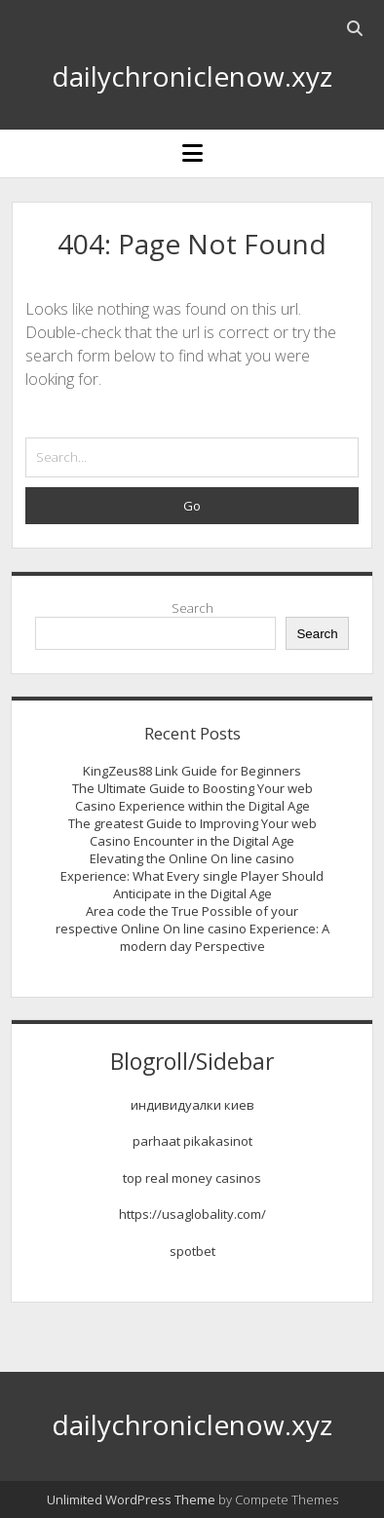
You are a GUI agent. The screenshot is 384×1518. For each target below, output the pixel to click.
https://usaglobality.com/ (192, 1214)
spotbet (192, 1251)
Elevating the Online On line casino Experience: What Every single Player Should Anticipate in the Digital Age (192, 876)
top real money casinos (192, 1178)
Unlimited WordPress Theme (131, 1499)
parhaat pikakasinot (192, 1141)
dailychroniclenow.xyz (192, 76)
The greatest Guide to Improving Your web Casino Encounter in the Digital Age (192, 832)
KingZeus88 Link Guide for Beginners (192, 770)
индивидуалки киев (192, 1105)
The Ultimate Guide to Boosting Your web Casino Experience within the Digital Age (192, 797)
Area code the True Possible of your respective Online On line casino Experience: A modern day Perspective (192, 928)
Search (192, 608)
